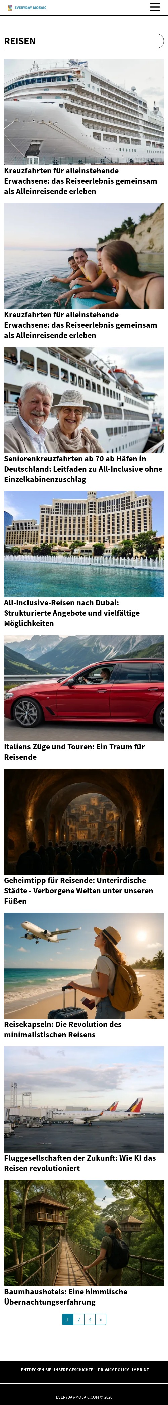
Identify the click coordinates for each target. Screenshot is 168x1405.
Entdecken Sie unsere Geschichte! (58, 1369)
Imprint (140, 1369)
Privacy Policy (113, 1369)
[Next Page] (100, 1319)
